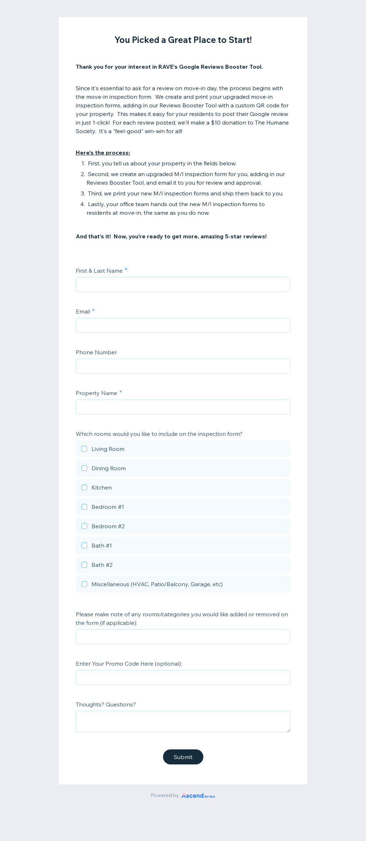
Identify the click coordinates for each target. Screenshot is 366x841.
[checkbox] (183, 450)
